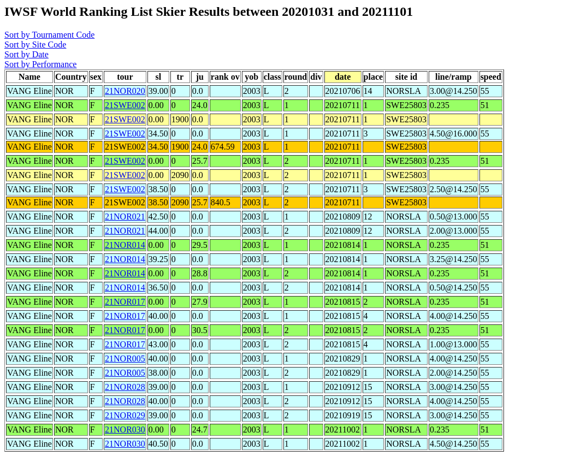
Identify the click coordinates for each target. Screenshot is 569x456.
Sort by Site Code (35, 44)
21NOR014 (125, 245)
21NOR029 (125, 415)
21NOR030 (125, 429)
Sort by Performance (40, 64)
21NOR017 (125, 301)
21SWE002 (125, 105)
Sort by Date (26, 54)
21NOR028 (125, 387)
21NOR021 (125, 216)
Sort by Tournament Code (49, 34)
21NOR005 (125, 358)
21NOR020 (125, 91)
